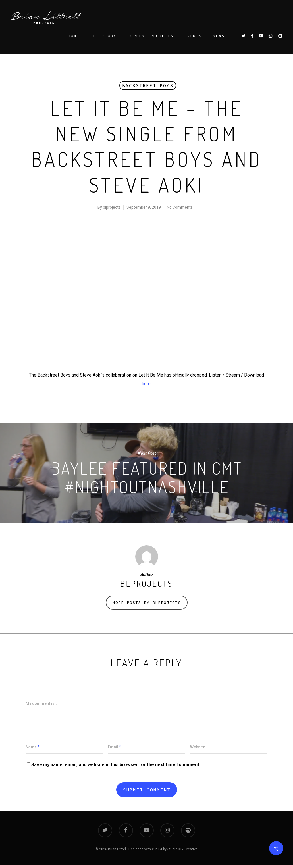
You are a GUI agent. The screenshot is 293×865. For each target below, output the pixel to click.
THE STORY (103, 35)
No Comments (180, 207)
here (146, 383)
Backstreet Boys (147, 85)
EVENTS (192, 35)
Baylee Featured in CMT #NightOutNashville (146, 473)
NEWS (218, 35)
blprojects (111, 207)
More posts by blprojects (147, 602)
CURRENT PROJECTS (150, 35)
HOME (73, 35)
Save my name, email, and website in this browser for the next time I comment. (115, 764)
